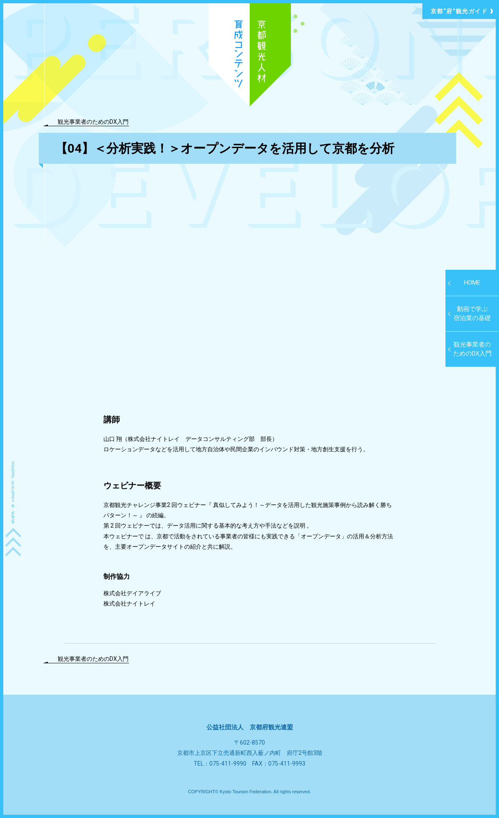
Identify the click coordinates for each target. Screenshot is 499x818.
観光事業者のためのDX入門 (93, 121)
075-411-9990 (227, 763)
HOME (472, 282)
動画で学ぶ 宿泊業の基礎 (472, 313)
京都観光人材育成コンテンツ (250, 54)
